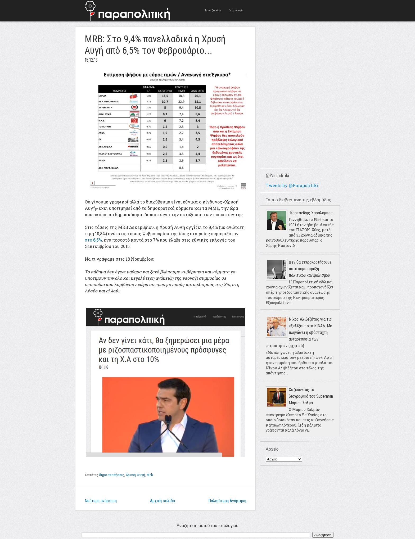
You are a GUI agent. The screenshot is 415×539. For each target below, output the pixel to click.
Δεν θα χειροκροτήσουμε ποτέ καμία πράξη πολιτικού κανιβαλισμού (310, 269)
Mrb (149, 475)
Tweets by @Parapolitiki (292, 185)
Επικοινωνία (235, 10)
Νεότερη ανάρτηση (101, 500)
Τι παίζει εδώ (213, 10)
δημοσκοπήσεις (111, 475)
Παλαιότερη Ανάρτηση (227, 500)
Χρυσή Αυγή (135, 475)
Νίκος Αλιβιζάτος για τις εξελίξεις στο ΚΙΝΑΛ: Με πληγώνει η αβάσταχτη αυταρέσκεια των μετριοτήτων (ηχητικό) (299, 332)
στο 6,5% (93, 240)
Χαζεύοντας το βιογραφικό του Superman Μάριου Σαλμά (311, 396)
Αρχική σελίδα (162, 500)
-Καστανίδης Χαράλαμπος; (311, 212)
